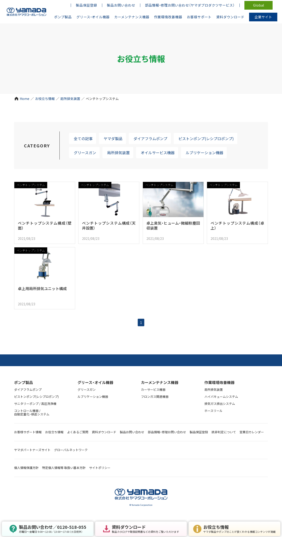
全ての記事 (83, 138)
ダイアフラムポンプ (150, 138)
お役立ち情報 (45, 98)
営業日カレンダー (251, 432)
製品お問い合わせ (132, 432)
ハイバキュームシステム (221, 396)
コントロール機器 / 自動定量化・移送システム (31, 412)
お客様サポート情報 (28, 432)
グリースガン (85, 152)
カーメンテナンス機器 (159, 382)
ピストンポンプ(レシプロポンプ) (206, 138)
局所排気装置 (70, 98)
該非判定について (224, 432)
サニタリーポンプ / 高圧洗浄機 (35, 403)
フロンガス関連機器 (154, 396)
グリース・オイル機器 (95, 382)
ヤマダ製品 (113, 138)
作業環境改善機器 (219, 382)
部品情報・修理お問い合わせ (167, 432)
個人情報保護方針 (26, 467)
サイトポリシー (99, 467)
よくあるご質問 (77, 432)
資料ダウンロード (104, 432)
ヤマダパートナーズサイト (32, 450)
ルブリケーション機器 (204, 152)
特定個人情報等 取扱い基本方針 (64, 467)
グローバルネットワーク (71, 450)
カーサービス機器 (153, 389)
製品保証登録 (199, 432)
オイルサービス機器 (158, 152)
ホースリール (213, 410)
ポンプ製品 (23, 382)
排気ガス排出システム (219, 403)
